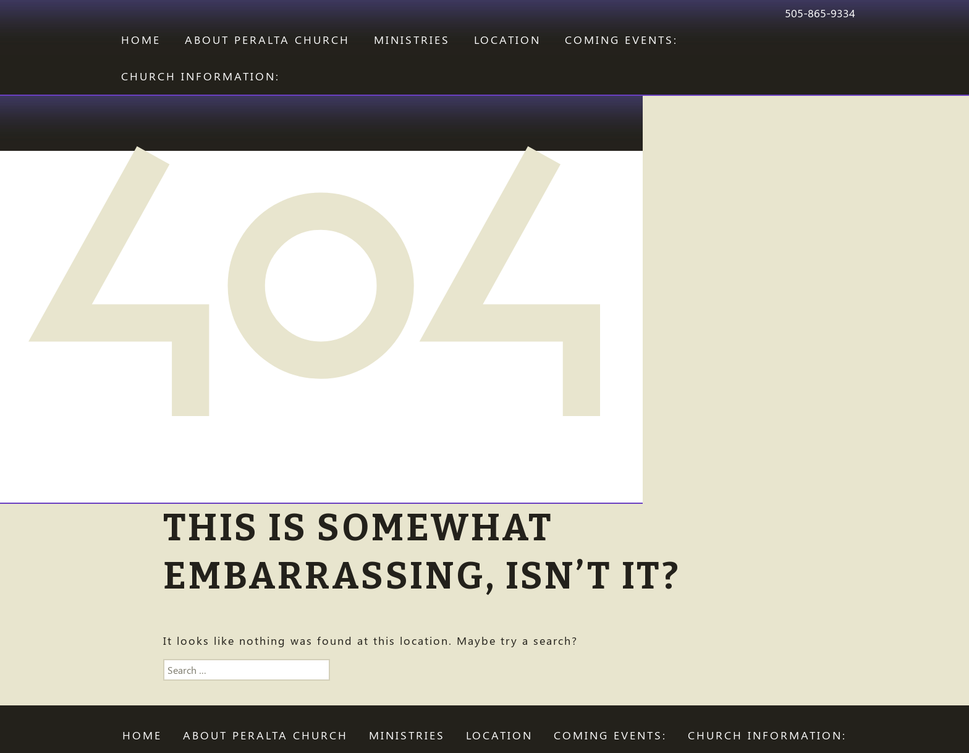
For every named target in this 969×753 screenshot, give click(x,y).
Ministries (412, 39)
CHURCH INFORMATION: (200, 76)
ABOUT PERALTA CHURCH (267, 39)
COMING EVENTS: (621, 39)
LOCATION (507, 39)
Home (141, 39)
